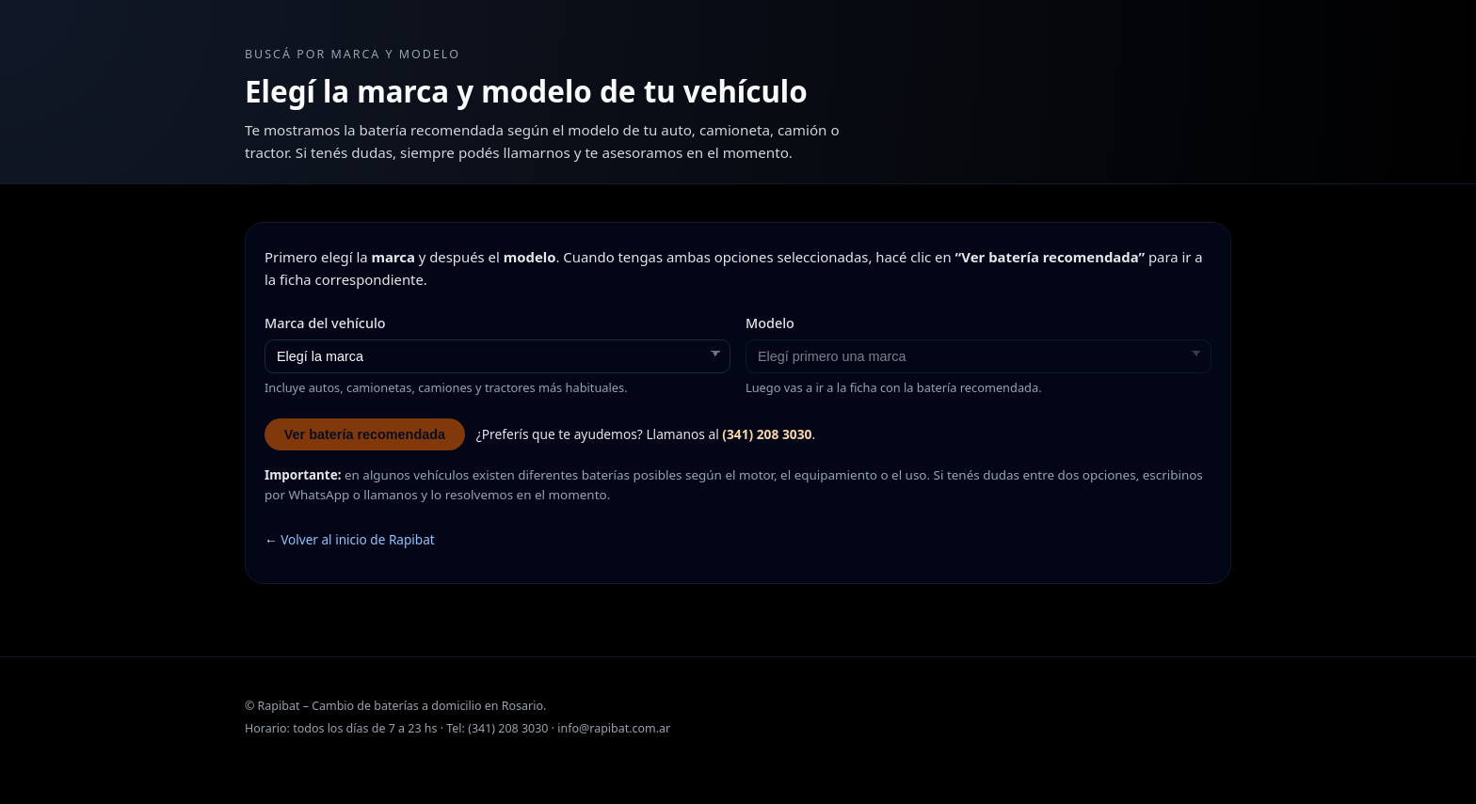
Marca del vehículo (325, 323)
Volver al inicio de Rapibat (358, 539)
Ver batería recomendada (364, 434)
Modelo (770, 323)
